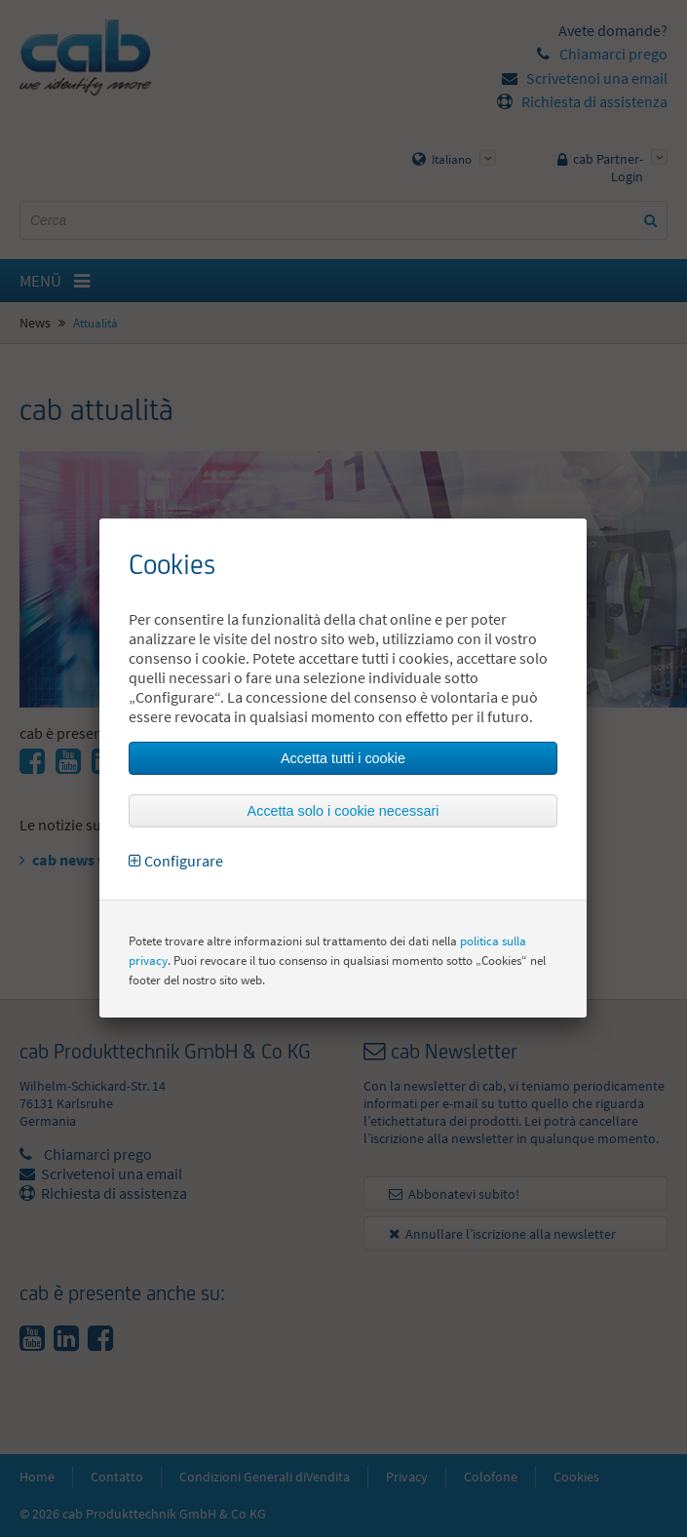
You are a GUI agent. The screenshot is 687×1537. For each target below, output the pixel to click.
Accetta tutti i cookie (343, 758)
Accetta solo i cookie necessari (343, 811)
